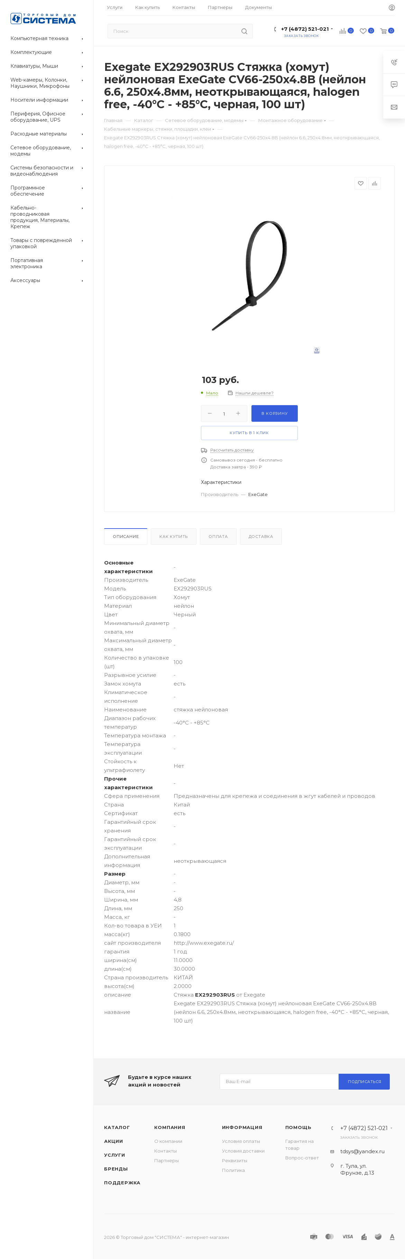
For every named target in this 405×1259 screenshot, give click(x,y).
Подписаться (364, 1081)
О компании (168, 1141)
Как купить (173, 536)
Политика (233, 1170)
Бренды (116, 1169)
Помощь (298, 1127)
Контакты (165, 1151)
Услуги (114, 1155)
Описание (126, 536)
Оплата (218, 536)
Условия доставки (243, 1151)
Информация (242, 1127)
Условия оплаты (241, 1141)
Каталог (117, 1127)
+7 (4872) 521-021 (305, 29)
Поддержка (122, 1182)
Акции (113, 1141)
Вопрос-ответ (302, 1157)
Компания (169, 1127)
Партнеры (166, 1160)
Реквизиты (234, 1160)
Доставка (261, 536)
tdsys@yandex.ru (362, 1151)
